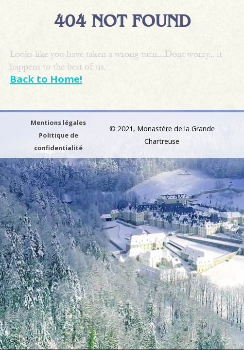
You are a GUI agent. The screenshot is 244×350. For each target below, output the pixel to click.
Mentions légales (58, 122)
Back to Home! (46, 79)
